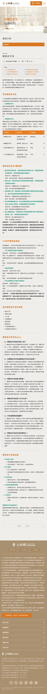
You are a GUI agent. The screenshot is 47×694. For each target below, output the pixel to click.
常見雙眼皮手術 (11, 69)
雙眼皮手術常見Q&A (13, 74)
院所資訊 (6, 647)
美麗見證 (6, 642)
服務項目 (6, 637)
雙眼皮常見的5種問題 (32, 69)
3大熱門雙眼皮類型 (12, 72)
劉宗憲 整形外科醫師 (11, 61)
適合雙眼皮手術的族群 (32, 72)
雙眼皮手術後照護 (31, 74)
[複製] (32, 61)
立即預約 (36, 3)
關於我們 (6, 622)
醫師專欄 (6, 632)
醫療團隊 (6, 627)
